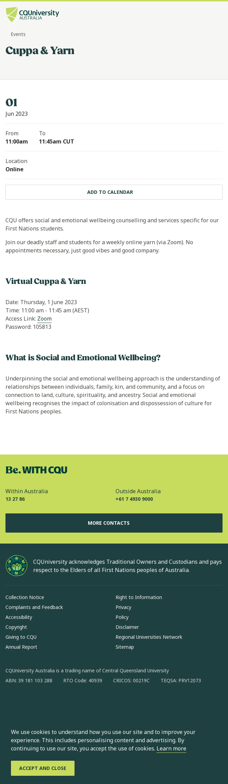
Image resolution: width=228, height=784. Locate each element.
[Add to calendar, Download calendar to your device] (114, 192)
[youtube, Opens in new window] (84, 702)
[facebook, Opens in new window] (13, 702)
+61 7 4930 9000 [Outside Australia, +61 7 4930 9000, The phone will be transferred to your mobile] (134, 499)
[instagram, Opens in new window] (30, 702)
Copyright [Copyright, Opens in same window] (16, 627)
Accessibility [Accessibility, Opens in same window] (18, 617)
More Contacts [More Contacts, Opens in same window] (114, 523)
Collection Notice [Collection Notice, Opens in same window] (24, 597)
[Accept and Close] (43, 768)
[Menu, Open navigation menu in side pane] (217, 15)
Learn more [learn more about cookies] (171, 748)
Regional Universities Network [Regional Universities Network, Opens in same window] (149, 637)
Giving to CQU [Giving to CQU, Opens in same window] (21, 637)
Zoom (44, 318)
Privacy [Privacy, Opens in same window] (123, 607)
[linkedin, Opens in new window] (48, 702)
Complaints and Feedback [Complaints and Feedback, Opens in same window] (34, 607)
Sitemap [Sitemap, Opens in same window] (125, 647)
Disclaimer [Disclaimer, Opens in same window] (127, 627)
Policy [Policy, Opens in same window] (122, 617)
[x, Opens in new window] (66, 702)
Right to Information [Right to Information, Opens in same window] (139, 597)
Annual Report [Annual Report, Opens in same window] (21, 647)
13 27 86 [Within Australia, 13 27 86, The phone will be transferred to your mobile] (15, 499)
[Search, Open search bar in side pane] (205, 15)
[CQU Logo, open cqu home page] (32, 15)
